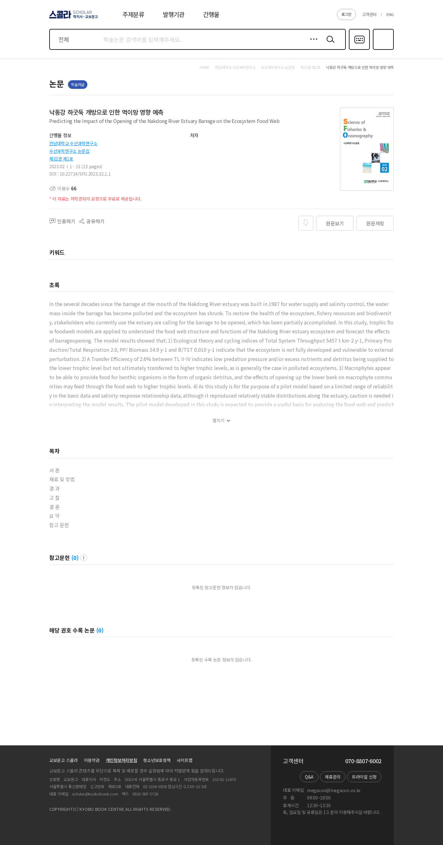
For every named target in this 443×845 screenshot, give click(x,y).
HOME (205, 67)
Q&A (309, 777)
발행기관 (174, 14)
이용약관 (92, 760)
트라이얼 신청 (364, 777)
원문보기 (335, 223)
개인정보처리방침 (121, 760)
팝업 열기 (83, 557)
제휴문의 (333, 777)
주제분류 (133, 14)
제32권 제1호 (61, 159)
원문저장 (375, 223)
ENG (390, 14)
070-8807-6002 (363, 761)
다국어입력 (359, 49)
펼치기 (219, 420)
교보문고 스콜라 (63, 760)
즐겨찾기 (382, 49)
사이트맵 (184, 760)
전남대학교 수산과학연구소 (73, 143)
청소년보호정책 (156, 760)
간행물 (211, 14)
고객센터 (369, 14)
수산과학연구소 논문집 (69, 151)
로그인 (346, 14)
